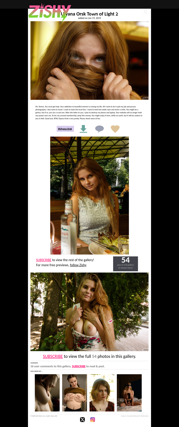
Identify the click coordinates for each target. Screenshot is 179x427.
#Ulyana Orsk (65, 128)
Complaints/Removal (133, 416)
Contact (123, 416)
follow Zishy (78, 265)
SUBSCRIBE (43, 260)
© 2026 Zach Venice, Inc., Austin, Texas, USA (43, 416)
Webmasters (145, 416)
